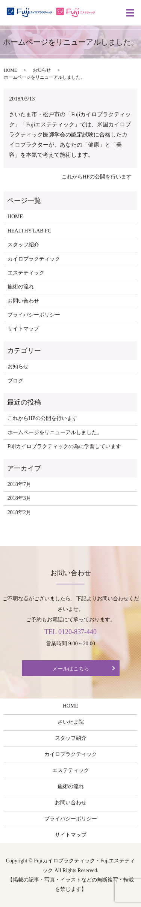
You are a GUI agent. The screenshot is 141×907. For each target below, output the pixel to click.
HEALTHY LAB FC (29, 231)
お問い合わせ (23, 301)
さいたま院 (71, 722)
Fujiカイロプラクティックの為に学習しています (64, 446)
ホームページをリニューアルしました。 (55, 432)
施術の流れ (21, 286)
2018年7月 (19, 484)
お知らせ (42, 70)
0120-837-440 (77, 632)
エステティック (26, 273)
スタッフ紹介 (23, 244)
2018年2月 (19, 512)
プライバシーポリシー (34, 315)
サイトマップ (23, 328)
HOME (10, 70)
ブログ (15, 381)
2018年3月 (19, 498)
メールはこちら (70, 669)
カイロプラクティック (34, 259)
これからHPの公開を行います (97, 177)
